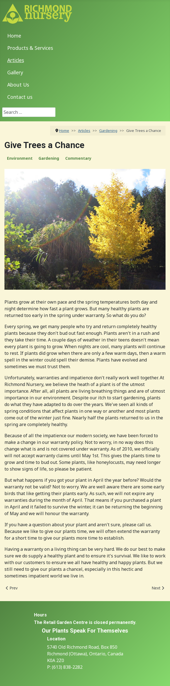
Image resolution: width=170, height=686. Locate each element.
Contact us (19, 97)
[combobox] (28, 112)
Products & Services (30, 48)
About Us (18, 84)
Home (14, 35)
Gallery (15, 72)
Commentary (78, 158)
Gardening (48, 158)
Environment (20, 158)
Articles (15, 60)
